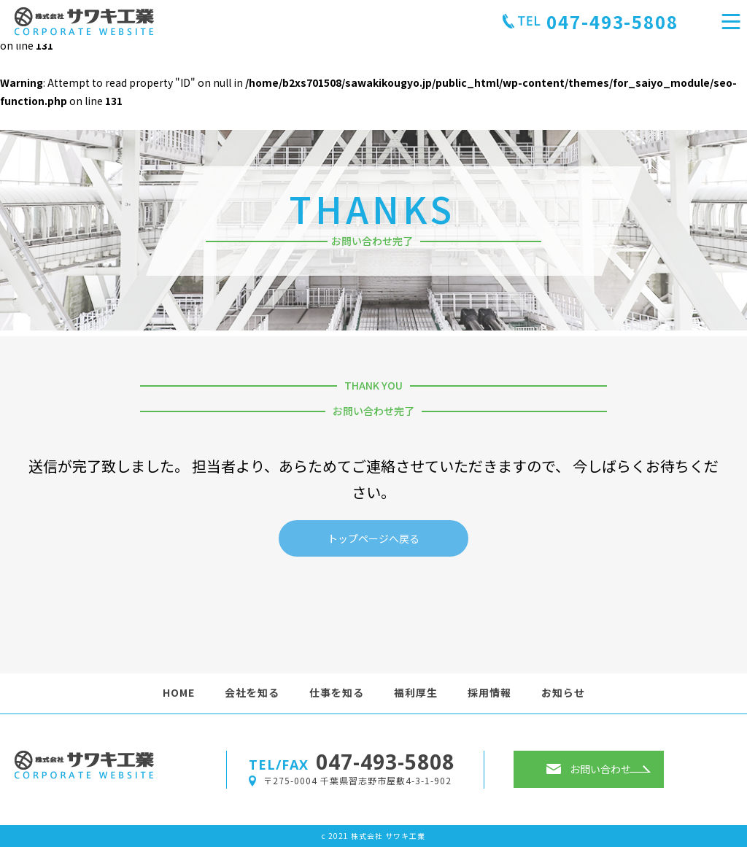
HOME (179, 692)
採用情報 (489, 692)
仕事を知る (336, 692)
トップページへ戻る (373, 538)
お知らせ (563, 692)
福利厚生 (416, 692)
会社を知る (252, 692)
